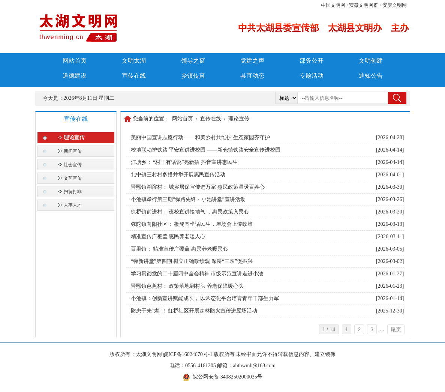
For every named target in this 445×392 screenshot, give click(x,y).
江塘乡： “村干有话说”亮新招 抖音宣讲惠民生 (184, 162)
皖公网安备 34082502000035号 (227, 377)
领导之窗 (193, 60)
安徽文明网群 (363, 5)
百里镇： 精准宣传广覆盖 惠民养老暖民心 (179, 249)
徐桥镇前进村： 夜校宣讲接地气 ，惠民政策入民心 (190, 212)
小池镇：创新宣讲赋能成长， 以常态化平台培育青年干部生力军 (205, 298)
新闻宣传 (73, 151)
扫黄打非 (73, 191)
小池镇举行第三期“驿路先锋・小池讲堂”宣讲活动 (188, 199)
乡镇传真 (193, 75)
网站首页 (75, 60)
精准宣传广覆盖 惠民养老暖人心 (168, 236)
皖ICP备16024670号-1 (187, 354)
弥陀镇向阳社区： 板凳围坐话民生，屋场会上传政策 (192, 224)
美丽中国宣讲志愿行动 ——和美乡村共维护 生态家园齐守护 (200, 137)
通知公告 (371, 75)
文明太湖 (134, 60)
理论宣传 (74, 137)
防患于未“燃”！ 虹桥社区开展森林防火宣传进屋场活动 (194, 311)
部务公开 (312, 60)
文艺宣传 (73, 178)
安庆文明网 (394, 5)
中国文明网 (333, 5)
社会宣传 (73, 164)
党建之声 (252, 60)
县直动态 (252, 75)
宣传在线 (134, 75)
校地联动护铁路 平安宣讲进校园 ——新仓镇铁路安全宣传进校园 (205, 150)
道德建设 (75, 75)
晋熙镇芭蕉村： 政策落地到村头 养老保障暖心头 (187, 286)
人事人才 (73, 205)
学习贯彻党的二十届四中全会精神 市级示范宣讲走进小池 (197, 273)
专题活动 (312, 75)
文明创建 (371, 60)
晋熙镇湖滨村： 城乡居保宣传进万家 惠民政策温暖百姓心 (198, 187)
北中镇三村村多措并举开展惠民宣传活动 (178, 174)
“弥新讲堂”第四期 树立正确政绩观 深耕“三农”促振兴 (192, 261)
